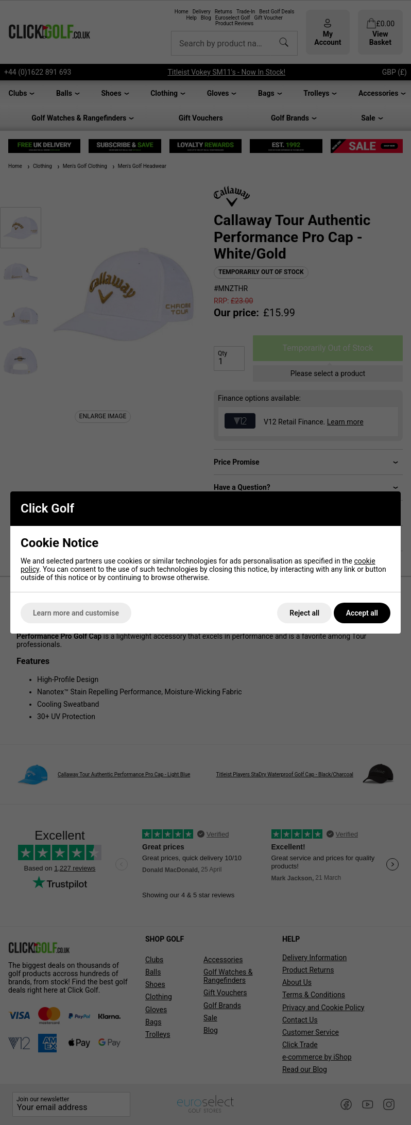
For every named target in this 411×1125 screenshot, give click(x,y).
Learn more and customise (76, 613)
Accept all (362, 613)
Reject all (304, 613)
